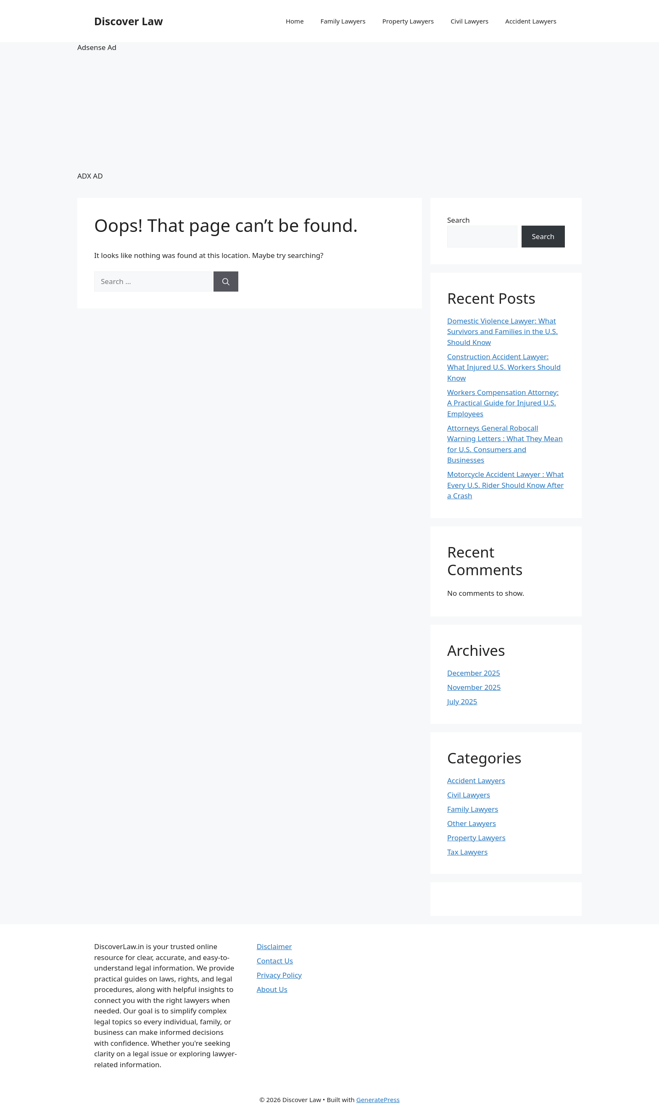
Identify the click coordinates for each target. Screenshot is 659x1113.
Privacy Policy (279, 975)
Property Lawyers (408, 21)
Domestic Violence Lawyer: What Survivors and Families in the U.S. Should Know (502, 331)
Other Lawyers (471, 823)
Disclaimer (274, 946)
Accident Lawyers (530, 21)
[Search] (226, 281)
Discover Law (128, 21)
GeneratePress (378, 1099)
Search (458, 220)
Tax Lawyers (467, 852)
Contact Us (275, 961)
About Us (272, 989)
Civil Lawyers (469, 21)
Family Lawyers (343, 21)
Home (295, 21)
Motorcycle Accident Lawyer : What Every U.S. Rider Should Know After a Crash (505, 484)
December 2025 (473, 673)
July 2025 (462, 701)
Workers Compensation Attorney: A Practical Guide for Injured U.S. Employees (503, 402)
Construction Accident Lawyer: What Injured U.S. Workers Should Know (504, 367)
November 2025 (474, 687)
